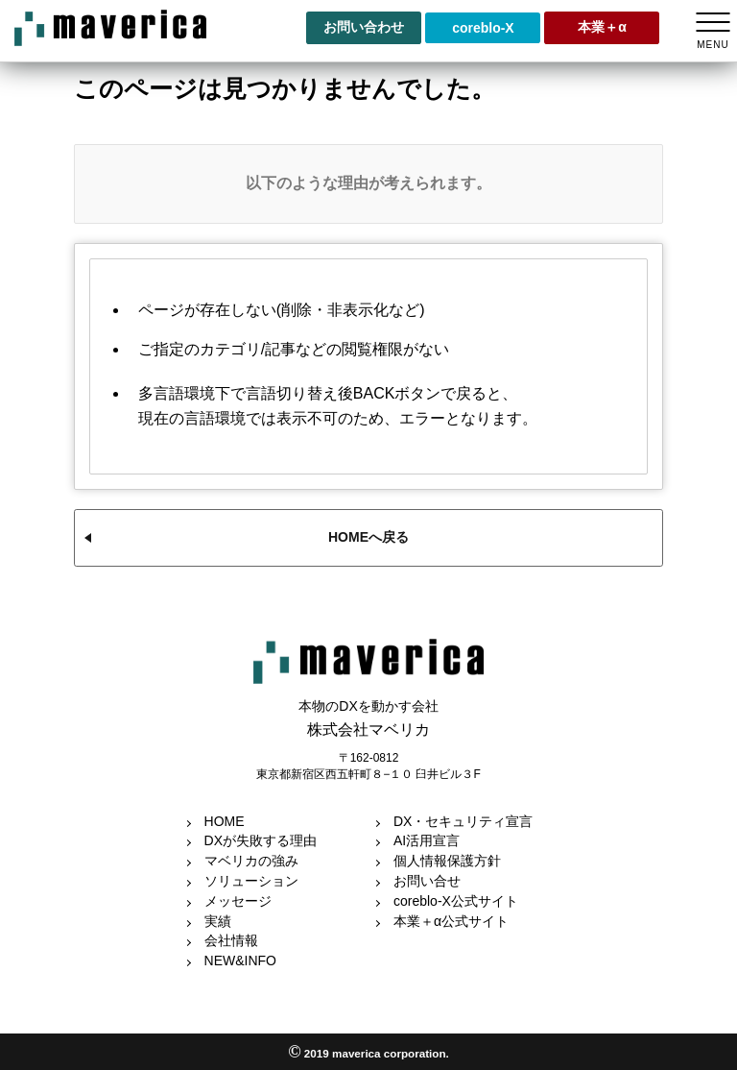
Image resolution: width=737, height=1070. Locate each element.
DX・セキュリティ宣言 (463, 821)
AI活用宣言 (426, 840)
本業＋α (602, 27)
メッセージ (238, 901)
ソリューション (251, 880)
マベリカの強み (251, 860)
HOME (224, 821)
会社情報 (231, 940)
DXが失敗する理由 (260, 840)
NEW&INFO (240, 960)
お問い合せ (427, 880)
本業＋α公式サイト (451, 921)
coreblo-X (483, 28)
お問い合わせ (363, 27)
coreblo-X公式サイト (455, 901)
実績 (217, 921)
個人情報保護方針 (447, 860)
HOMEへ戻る (368, 537)
